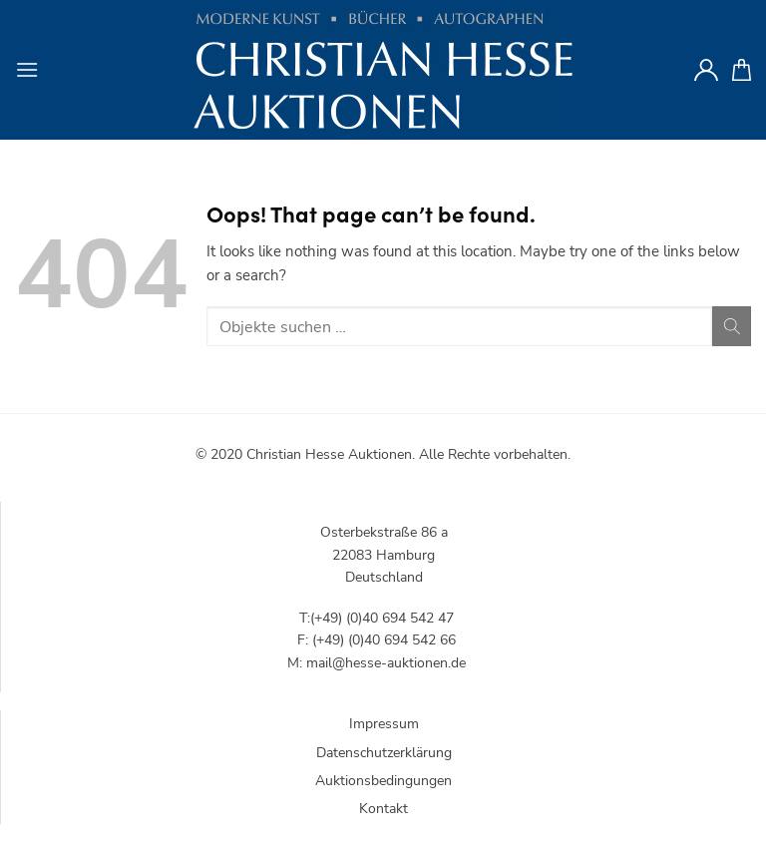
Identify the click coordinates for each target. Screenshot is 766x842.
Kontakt (383, 808)
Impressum (384, 723)
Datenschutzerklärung (384, 752)
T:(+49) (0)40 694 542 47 (376, 618)
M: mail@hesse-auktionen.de (376, 662)
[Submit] (731, 325)
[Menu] (27, 69)
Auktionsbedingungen (383, 780)
